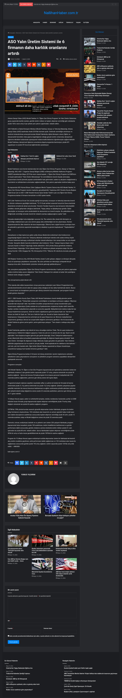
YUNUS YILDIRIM (16, 59)
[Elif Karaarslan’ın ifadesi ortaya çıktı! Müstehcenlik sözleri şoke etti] (90, 188)
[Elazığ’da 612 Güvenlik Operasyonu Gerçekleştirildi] (90, 200)
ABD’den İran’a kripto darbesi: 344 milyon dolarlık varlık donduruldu (65, 573)
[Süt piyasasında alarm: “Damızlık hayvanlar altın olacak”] (18, 540)
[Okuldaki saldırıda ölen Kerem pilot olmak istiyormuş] (90, 127)
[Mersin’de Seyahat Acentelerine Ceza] (42, 563)
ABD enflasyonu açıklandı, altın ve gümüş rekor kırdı (106, 69)
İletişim (86, 22)
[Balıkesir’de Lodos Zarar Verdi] (49, 159)
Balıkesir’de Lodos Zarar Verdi (66, 156)
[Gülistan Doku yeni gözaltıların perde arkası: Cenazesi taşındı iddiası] (90, 209)
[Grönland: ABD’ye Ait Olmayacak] (90, 61)
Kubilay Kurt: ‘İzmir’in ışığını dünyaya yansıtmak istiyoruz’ (104, 105)
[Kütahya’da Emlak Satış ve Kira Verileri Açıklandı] (66, 540)
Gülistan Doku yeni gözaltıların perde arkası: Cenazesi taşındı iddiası (106, 209)
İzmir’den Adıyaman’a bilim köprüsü (96, 146)
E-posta (10, 627)
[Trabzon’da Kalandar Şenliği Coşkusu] (90, 51)
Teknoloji (69, 22)
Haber (45, 22)
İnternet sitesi (48, 627)
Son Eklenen (99, 32)
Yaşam (78, 22)
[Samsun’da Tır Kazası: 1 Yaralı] (90, 89)
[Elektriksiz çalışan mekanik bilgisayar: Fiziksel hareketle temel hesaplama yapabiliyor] (90, 155)
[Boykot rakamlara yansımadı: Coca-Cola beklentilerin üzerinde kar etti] (42, 540)
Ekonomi (53, 22)
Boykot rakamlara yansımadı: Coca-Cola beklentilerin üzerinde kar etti (42, 549)
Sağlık (61, 22)
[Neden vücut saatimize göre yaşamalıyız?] (90, 80)
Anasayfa (36, 22)
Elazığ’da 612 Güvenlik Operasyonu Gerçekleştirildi (105, 199)
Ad (9, 620)
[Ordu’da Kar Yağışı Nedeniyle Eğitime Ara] (90, 42)
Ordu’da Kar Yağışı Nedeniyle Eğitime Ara (46, 4)
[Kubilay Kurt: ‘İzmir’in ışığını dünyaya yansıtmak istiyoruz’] (13, 159)
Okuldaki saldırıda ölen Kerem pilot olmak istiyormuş (105, 127)
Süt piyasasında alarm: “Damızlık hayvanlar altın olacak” (16, 549)
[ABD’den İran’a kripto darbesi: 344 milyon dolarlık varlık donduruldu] (66, 563)
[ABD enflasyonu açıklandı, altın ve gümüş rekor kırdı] (90, 70)
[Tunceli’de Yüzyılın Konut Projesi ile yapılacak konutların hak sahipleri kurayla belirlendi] (90, 115)
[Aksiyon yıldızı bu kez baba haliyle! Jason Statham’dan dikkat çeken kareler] (90, 176)
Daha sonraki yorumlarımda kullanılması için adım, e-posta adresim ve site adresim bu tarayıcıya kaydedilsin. (42, 635)
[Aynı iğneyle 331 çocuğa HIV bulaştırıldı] (90, 166)
